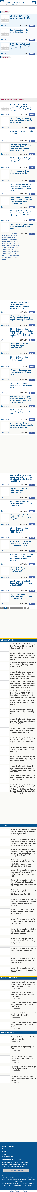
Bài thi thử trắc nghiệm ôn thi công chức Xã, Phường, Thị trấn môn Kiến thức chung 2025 (23, 931)
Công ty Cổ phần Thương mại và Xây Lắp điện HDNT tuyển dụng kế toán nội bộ (23, 1058)
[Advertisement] (18, 78)
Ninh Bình (14, 243)
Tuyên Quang (8, 257)
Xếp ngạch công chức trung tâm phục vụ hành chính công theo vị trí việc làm (23, 1078)
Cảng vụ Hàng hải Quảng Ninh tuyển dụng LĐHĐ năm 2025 (21, 385)
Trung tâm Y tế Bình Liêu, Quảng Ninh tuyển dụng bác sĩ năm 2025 (21, 503)
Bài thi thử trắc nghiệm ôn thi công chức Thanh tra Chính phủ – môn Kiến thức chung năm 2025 (23, 892)
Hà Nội (4, 25)
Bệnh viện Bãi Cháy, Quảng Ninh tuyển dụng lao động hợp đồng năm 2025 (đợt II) (20, 213)
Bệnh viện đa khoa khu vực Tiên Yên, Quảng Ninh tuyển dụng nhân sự (21, 120)
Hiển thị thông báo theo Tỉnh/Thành (13, 99)
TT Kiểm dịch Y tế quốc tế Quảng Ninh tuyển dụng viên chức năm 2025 (21, 583)
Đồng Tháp (6, 237)
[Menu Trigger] (34, 2)
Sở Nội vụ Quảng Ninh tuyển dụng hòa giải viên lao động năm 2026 (21, 160)
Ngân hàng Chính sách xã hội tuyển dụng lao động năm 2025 (21, 226)
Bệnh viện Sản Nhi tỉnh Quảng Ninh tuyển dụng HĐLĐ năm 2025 (19, 530)
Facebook (32, 26)
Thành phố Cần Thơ (9, 249)
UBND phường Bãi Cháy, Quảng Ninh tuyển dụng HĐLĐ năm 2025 (19, 490)
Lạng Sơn (6, 241)
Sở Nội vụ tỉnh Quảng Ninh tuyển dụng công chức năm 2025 (20, 412)
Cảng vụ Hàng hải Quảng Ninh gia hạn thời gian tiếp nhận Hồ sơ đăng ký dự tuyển (21, 318)
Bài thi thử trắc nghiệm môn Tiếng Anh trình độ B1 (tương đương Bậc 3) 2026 (23, 970)
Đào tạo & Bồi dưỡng (8, 1146)
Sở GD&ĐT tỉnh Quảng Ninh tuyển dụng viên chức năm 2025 (20, 372)
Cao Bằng (6, 236)
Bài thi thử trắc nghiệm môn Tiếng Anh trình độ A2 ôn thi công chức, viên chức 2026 (23, 960)
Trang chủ (4, 1144)
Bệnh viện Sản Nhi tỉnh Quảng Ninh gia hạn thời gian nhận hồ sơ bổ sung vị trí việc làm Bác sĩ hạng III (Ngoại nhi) (21, 333)
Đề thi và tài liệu (6, 1149)
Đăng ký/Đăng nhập (7, 1156)
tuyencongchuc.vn (16, 1171)
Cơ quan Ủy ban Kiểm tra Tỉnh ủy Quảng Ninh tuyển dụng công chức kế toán (21, 517)
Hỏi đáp (4, 1154)
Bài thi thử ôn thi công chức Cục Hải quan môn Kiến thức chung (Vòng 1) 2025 (22, 911)
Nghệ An (5, 243)
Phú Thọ (5, 245)
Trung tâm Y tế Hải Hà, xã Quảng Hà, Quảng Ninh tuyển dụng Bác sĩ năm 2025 (21, 425)
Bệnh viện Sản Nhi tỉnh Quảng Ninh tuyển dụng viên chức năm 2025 (21, 359)
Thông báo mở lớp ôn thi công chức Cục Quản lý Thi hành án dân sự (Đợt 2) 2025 (24, 1005)
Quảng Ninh (7, 114)
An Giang (6, 234)
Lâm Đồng (13, 239)
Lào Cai (14, 241)
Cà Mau (14, 234)
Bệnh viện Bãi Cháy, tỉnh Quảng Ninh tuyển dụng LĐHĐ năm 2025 (19, 570)
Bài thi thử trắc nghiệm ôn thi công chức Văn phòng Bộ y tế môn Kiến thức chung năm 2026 (23, 832)
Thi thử (4, 1151)
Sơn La (6, 247)
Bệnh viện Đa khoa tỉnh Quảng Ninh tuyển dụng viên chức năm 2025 (21, 596)
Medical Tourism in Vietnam (18, 1191)
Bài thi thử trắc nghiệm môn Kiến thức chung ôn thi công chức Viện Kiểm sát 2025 (23, 921)
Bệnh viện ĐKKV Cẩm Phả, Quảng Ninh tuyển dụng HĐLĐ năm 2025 (20, 346)
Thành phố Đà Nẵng (10, 251)
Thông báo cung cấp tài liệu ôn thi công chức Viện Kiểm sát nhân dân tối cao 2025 (23, 994)
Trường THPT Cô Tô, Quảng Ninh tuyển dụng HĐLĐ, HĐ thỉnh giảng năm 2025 (20, 543)
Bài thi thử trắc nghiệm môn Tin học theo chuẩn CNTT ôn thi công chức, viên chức (23, 941)
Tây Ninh (13, 247)
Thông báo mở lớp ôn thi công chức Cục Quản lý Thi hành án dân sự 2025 (24, 1024)
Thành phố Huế (13, 255)
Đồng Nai (14, 236)
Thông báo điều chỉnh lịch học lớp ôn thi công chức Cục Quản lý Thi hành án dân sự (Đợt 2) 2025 (23, 984)
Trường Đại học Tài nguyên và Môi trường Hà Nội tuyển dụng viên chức (20, 46)
